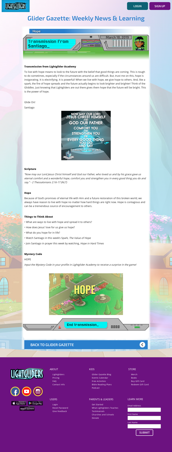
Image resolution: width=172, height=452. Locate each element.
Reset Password (60, 408)
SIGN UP (160, 6)
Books (134, 377)
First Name (133, 414)
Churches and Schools (103, 414)
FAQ (54, 381)
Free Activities (99, 381)
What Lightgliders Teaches (105, 408)
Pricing (55, 377)
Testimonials (98, 411)
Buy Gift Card (137, 381)
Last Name (133, 422)
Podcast (96, 388)
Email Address (135, 405)
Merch (134, 374)
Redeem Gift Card (140, 384)
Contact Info (58, 384)
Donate (95, 418)
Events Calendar (100, 377)
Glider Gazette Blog (101, 374)
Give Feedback (59, 411)
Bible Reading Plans (102, 384)
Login (55, 404)
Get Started (97, 404)
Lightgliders (58, 374)
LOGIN (137, 6)
